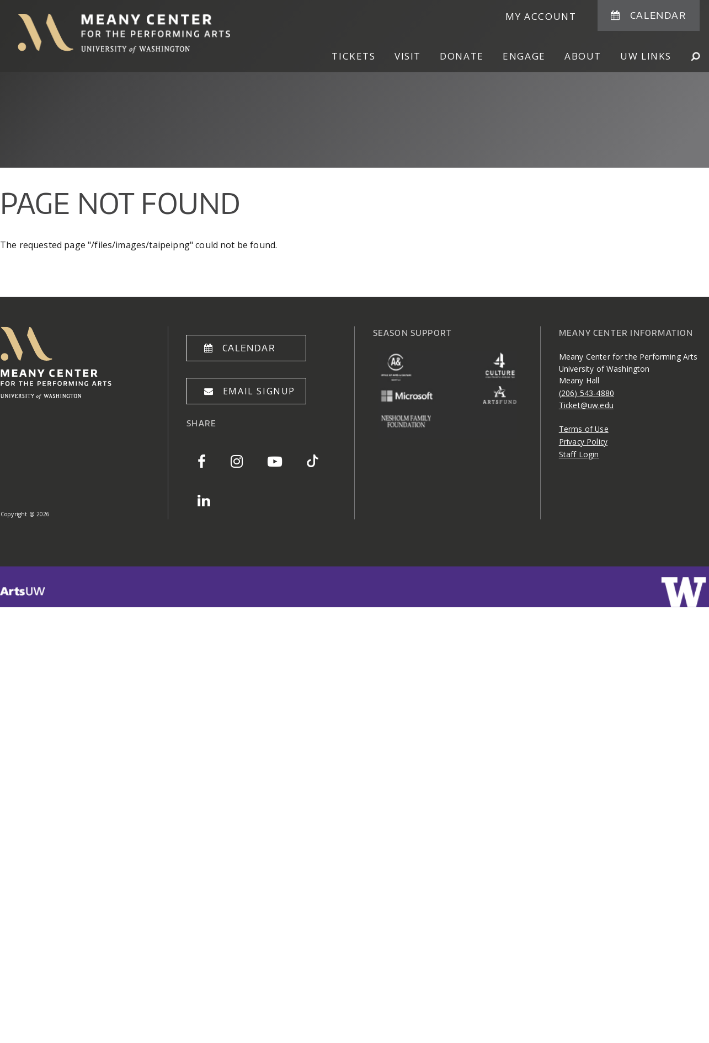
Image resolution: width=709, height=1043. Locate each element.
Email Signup (259, 391)
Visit (408, 56)
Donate (462, 56)
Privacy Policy (583, 441)
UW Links (645, 56)
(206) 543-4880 (586, 393)
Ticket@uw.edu (586, 405)
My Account (540, 16)
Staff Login (579, 454)
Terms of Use (584, 429)
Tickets (353, 56)
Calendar (658, 15)
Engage (524, 56)
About (582, 56)
